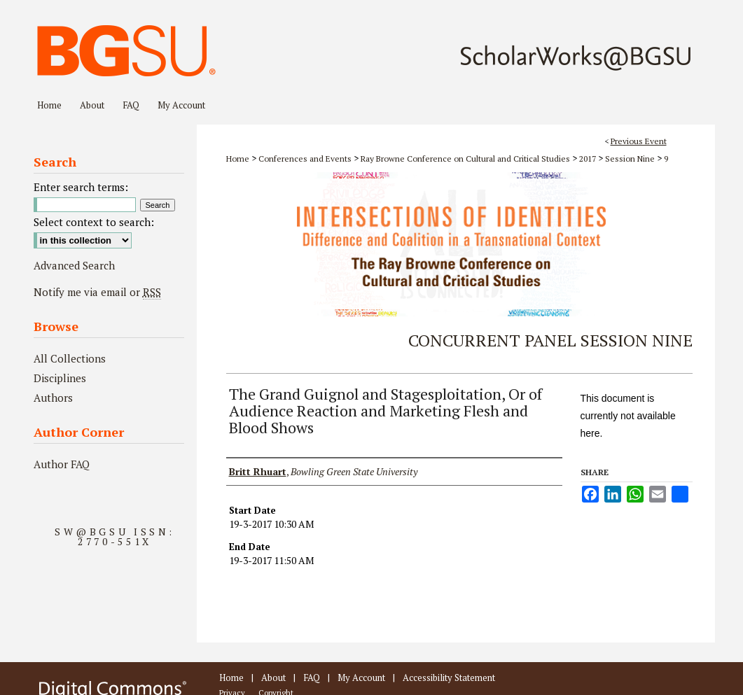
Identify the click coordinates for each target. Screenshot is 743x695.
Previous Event (639, 141)
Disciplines (60, 378)
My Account (361, 677)
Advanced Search (74, 265)
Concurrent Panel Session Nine (550, 340)
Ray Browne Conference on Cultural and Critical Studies (466, 158)
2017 (588, 158)
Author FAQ (62, 464)
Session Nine (631, 158)
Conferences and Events (306, 158)
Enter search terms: (81, 187)
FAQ (311, 677)
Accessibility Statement (449, 677)
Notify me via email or (97, 292)
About (273, 677)
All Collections (70, 358)
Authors (53, 398)
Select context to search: (94, 222)
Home (237, 158)
